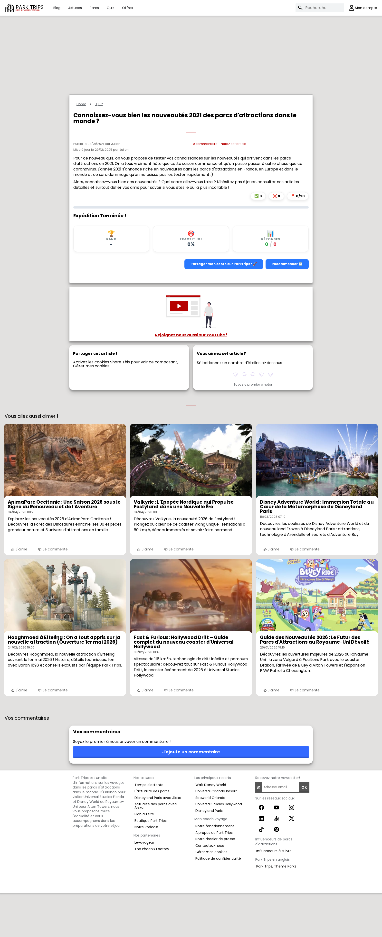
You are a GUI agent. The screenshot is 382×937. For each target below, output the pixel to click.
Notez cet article (233, 188)
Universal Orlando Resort (216, 835)
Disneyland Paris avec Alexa (157, 841)
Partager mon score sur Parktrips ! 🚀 (224, 308)
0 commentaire (205, 188)
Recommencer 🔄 (287, 308)
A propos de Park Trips (214, 876)
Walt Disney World (210, 828)
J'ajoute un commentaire (191, 796)
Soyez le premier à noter (252, 428)
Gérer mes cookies (91, 410)
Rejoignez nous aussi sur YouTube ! (191, 379)
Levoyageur (144, 886)
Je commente (52, 593)
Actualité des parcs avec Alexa (155, 850)
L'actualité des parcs (152, 835)
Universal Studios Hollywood (218, 848)
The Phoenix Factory (151, 892)
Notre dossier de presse (215, 882)
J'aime (19, 593)
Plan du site (144, 858)
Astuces (75, 7)
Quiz (110, 7)
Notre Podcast (146, 870)
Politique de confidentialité (218, 902)
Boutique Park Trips (150, 864)
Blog (56, 7)
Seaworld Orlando (210, 841)
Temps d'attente (148, 828)
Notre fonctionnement (214, 869)
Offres (127, 7)
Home (81, 148)
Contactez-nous (209, 889)
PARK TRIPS (30, 8)
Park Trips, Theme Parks (276, 910)
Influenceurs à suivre (274, 894)
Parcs (94, 7)
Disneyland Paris (209, 854)
